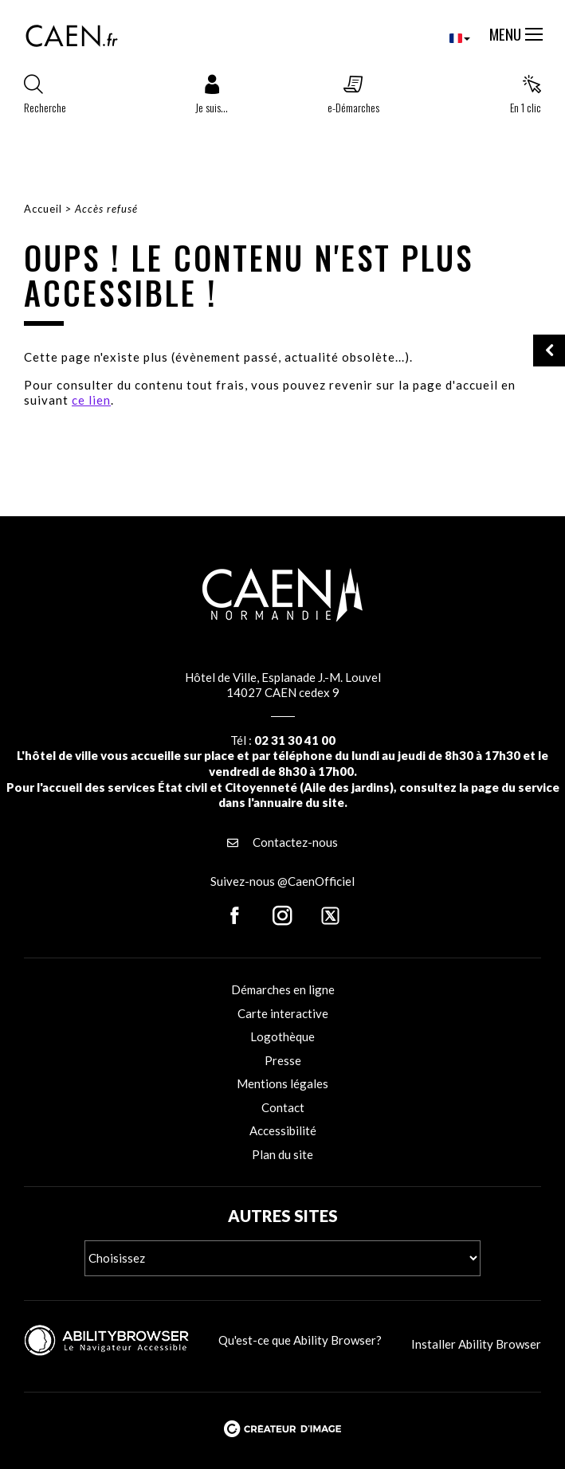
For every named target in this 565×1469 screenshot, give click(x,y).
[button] (211, 98)
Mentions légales (282, 1083)
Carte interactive (282, 1013)
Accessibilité (282, 1130)
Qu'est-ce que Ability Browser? (300, 1340)
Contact (282, 1107)
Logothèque (282, 1036)
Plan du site (282, 1154)
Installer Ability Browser (476, 1344)
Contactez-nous (282, 842)
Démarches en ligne (283, 989)
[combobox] (446, 38)
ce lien (91, 400)
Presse (283, 1060)
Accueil (43, 208)
